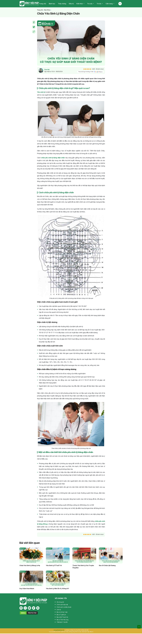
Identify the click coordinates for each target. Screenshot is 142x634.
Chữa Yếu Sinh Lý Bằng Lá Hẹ (29, 566)
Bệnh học (52, 4)
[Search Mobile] (120, 4)
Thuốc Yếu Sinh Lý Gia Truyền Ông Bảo (83, 567)
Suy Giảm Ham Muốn (26, 589)
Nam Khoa (47, 10)
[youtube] (29, 608)
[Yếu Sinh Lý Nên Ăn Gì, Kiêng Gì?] (58, 579)
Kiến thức (79, 4)
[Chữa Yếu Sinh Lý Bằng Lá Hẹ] (31, 556)
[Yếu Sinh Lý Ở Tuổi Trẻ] (58, 556)
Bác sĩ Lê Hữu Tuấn (62, 612)
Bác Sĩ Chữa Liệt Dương (107, 566)
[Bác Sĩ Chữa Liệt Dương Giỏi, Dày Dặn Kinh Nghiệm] (111, 556)
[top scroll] (139, 626)
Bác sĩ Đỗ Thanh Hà (62, 617)
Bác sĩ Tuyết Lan (61, 615)
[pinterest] (37, 608)
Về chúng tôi (60, 602)
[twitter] (33, 608)
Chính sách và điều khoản (64, 607)
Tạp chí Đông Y (29, 4)
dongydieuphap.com (59, 630)
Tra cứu (90, 4)
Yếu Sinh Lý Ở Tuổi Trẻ (54, 566)
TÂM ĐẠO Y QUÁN (62, 622)
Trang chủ (42, 4)
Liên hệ (59, 610)
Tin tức (99, 4)
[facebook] (21, 608)
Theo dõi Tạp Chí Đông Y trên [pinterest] (90, 72)
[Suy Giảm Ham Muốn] (31, 579)
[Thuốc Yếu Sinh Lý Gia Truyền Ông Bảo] (84, 556)
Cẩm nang (109, 4)
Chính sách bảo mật (62, 605)
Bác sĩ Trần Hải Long (62, 620)
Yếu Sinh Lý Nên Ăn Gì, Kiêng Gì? (57, 589)
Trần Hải (46, 70)
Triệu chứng (62, 4)
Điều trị (71, 4)
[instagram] (25, 608)
